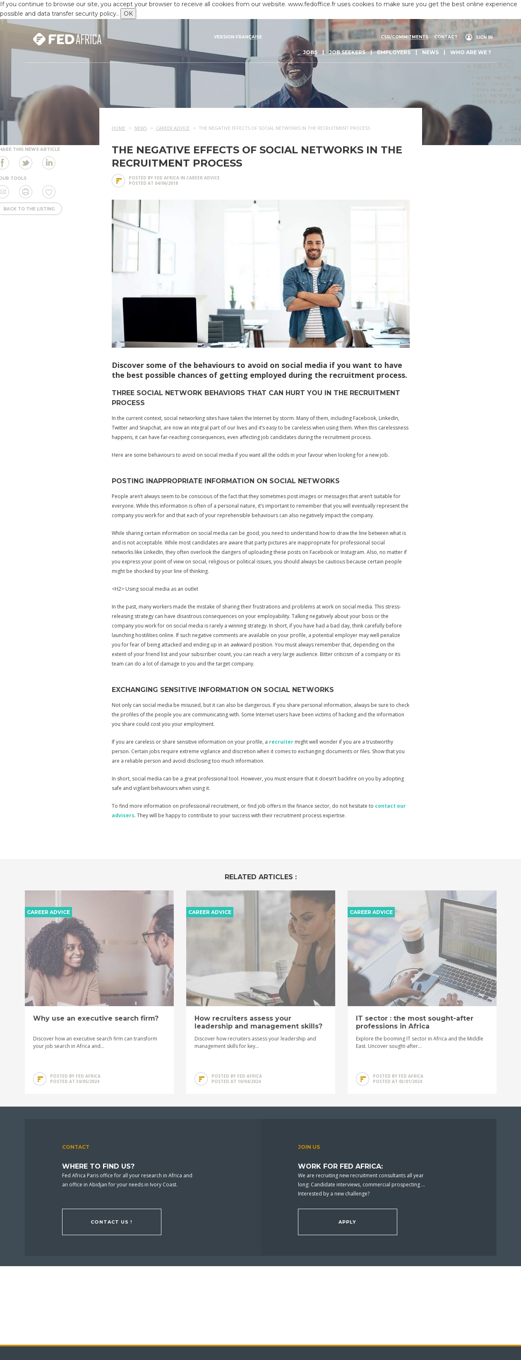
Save (48, 191)
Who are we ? (470, 52)
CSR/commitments (404, 37)
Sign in (484, 37)
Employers (394, 52)
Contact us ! (111, 1222)
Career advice (203, 178)
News (430, 52)
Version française (238, 37)
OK (128, 13)
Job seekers (347, 52)
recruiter (281, 741)
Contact (446, 37)
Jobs (310, 52)
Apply (348, 1222)
